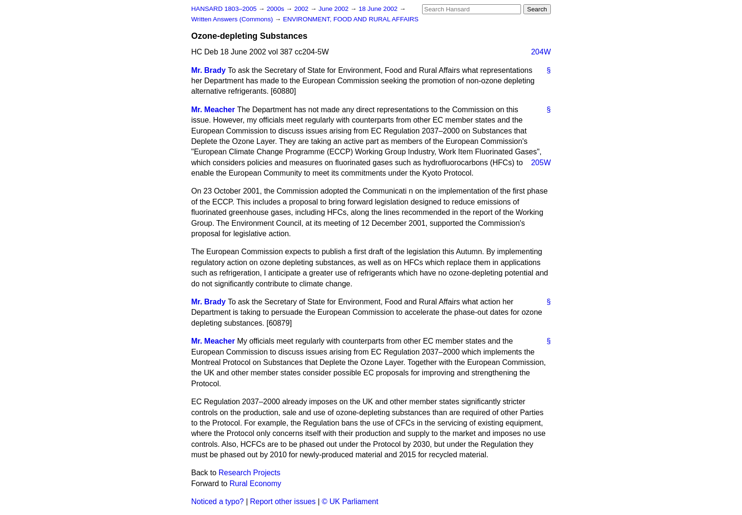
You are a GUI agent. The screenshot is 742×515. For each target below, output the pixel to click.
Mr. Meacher (213, 110)
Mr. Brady (208, 70)
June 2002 (334, 8)
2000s (276, 8)
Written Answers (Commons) (233, 19)
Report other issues (283, 501)
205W (541, 163)
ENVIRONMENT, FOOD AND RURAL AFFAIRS (351, 19)
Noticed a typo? (217, 501)
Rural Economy (255, 483)
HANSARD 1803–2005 (223, 8)
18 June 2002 (379, 8)
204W (541, 52)
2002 (302, 8)
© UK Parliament (350, 501)
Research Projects (250, 473)
